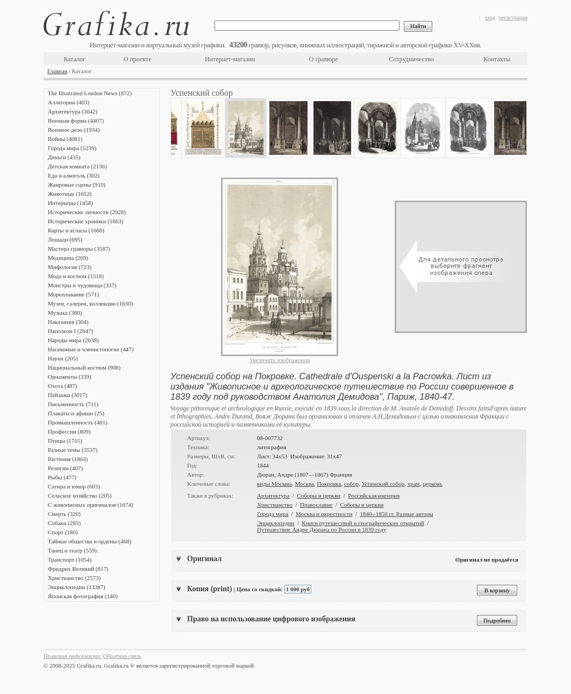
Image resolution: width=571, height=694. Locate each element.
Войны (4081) (65, 139)
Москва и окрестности (324, 514)
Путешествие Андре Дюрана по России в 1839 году (322, 529)
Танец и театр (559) (72, 550)
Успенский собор (382, 483)
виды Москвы (274, 483)
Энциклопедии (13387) (76, 587)
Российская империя (373, 495)
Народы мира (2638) (73, 340)
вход (490, 17)
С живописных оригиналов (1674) (90, 504)
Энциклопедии (275, 523)
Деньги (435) (64, 157)
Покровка (329, 483)
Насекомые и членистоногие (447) (90, 349)
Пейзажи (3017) (68, 395)
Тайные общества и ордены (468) (89, 541)
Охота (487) (62, 386)
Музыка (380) (65, 312)
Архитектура (273, 495)
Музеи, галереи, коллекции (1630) (90, 303)
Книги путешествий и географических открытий (363, 523)
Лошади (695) (65, 239)
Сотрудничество (411, 59)
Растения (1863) (68, 459)
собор (351, 483)
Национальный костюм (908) (84, 367)
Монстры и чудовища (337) (82, 285)
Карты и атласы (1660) (76, 230)
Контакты (496, 59)
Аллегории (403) (68, 102)
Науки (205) (63, 358)
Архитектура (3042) (72, 111)
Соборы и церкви (318, 495)
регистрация (513, 17)
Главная (57, 71)
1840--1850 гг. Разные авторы (396, 514)
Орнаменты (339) (69, 376)
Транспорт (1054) (69, 559)
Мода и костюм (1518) (76, 276)
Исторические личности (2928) (87, 212)
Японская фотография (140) (83, 596)
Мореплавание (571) (73, 294)
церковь (432, 483)
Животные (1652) (69, 193)
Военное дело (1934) (73, 129)
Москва (304, 483)
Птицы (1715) (65, 440)
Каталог (74, 59)
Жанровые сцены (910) (76, 184)
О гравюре (323, 59)
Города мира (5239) (72, 148)
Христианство (274, 504)
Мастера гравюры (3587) (79, 248)
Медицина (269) (68, 257)
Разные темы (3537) (72, 450)
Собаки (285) (64, 523)
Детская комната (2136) (77, 166)
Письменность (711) (73, 404)
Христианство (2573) (74, 578)
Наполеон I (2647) (70, 331)
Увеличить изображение (279, 360)
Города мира (272, 514)
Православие (316, 504)
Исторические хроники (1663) (85, 221)
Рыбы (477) (62, 477)
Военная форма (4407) (76, 120)
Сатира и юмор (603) (74, 486)
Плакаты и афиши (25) (76, 413)
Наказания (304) (68, 321)
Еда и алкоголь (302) (73, 175)
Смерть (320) (64, 514)
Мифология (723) (69, 267)
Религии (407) (65, 468)
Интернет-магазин (230, 59)
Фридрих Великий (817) (78, 568)
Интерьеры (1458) (70, 203)
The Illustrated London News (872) (90, 93)
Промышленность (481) (78, 422)
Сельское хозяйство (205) (80, 495)
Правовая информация (72, 656)
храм (414, 483)
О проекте (138, 59)
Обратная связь (122, 656)
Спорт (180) (62, 532)
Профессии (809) (69, 431)
